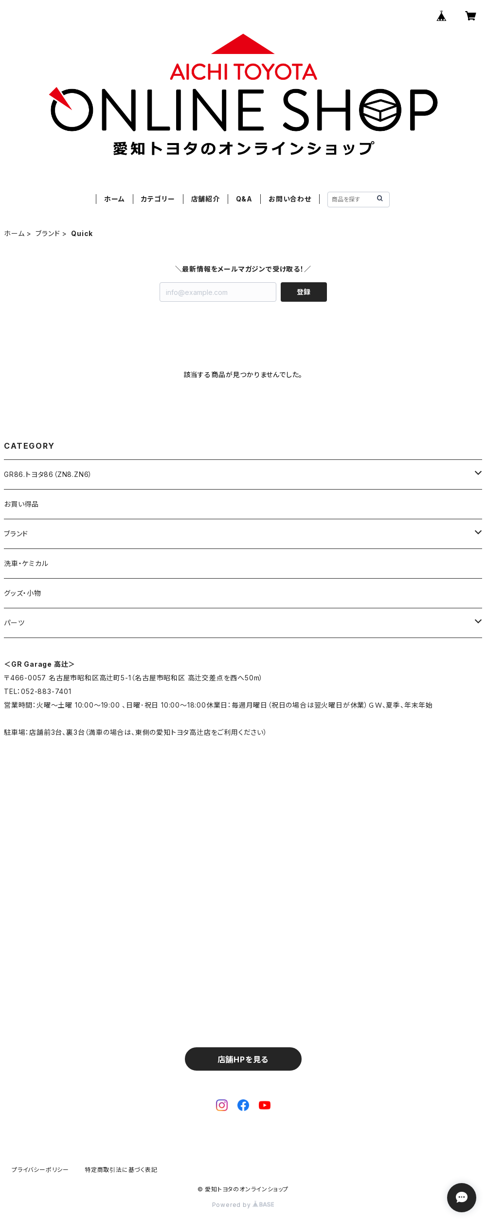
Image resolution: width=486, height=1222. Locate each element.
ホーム (114, 199)
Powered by (243, 1204)
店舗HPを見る (243, 1059)
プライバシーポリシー (40, 1169)
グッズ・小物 (22, 593)
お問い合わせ (290, 199)
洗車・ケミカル (26, 563)
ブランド (48, 233)
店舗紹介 (205, 199)
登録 (303, 292)
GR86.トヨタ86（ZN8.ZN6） (48, 474)
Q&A (244, 199)
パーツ (14, 623)
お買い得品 (21, 504)
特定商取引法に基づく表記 (121, 1169)
